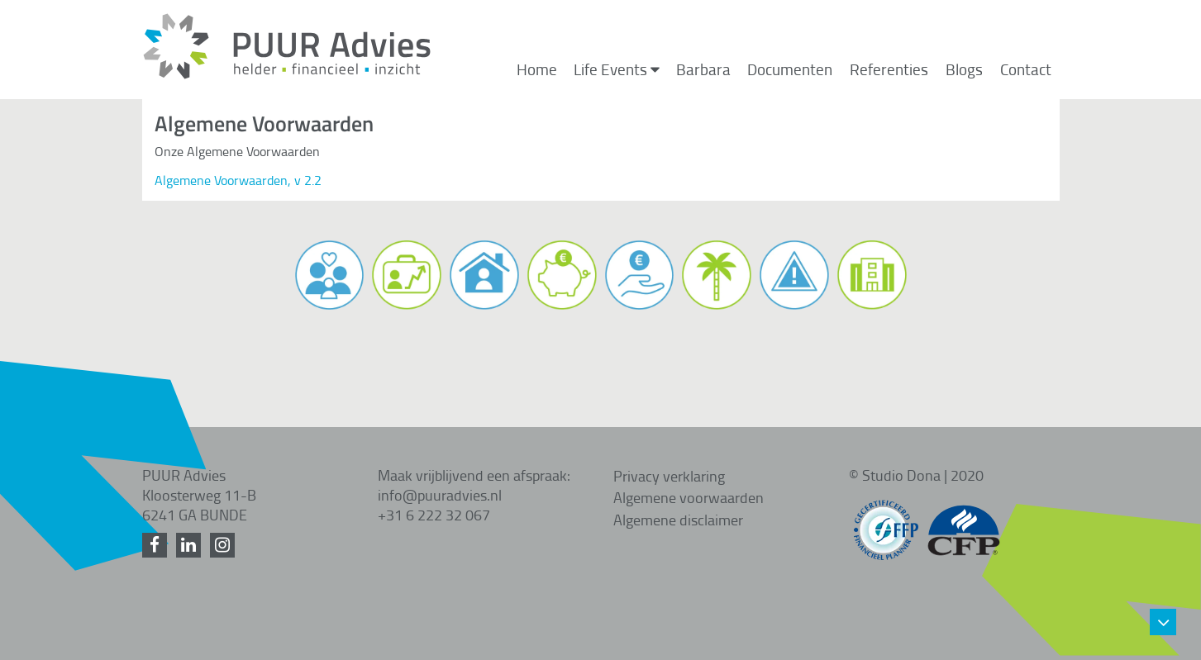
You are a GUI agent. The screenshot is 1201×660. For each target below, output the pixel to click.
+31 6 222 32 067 (434, 515)
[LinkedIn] (191, 545)
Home (537, 69)
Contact (1025, 69)
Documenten (789, 69)
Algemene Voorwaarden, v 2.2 (238, 180)
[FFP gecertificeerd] (886, 522)
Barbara (703, 69)
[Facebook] (157, 545)
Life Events (617, 69)
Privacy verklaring (669, 476)
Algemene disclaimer (678, 519)
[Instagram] (225, 545)
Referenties (889, 69)
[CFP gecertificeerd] (964, 522)
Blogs (964, 69)
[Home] (286, 75)
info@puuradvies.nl (440, 495)
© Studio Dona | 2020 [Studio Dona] (916, 475)
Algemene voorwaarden (688, 497)
